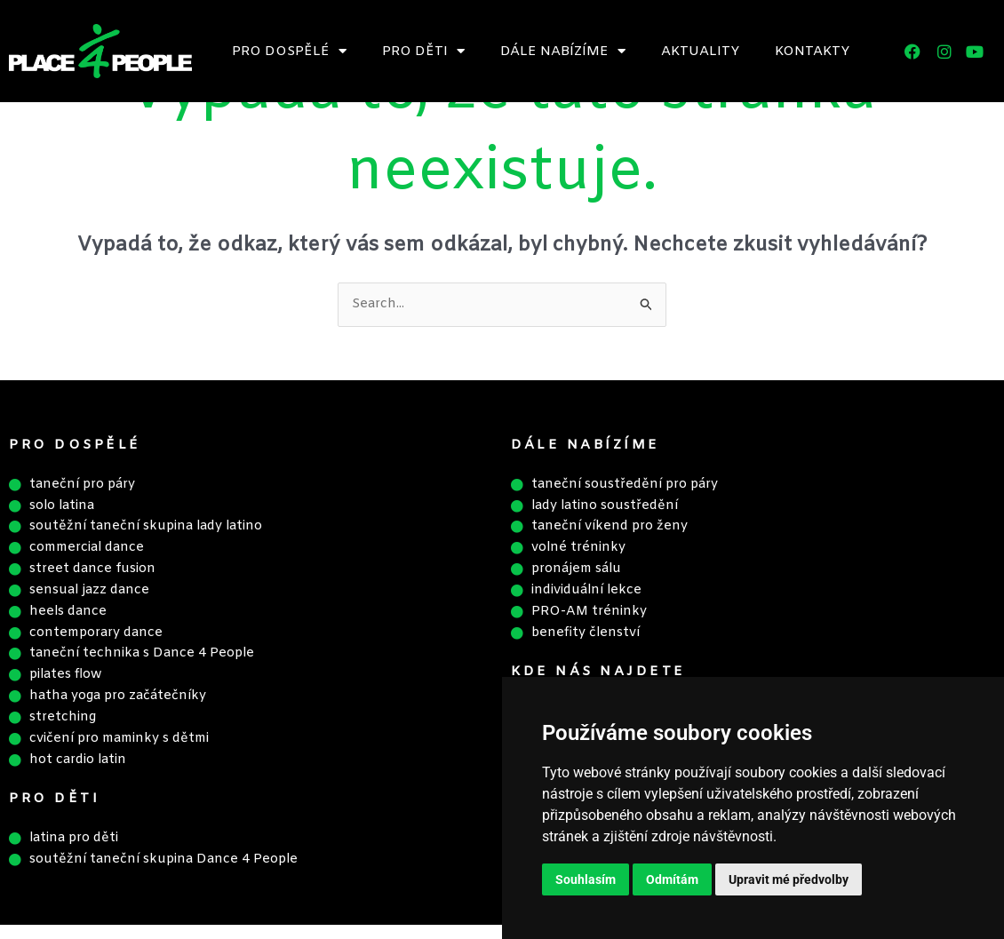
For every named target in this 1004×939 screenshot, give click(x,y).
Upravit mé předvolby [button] (789, 879)
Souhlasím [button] (585, 879)
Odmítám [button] (672, 879)
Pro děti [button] (423, 51)
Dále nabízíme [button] (563, 51)
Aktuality (700, 51)
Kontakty (812, 51)
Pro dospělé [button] (289, 51)
